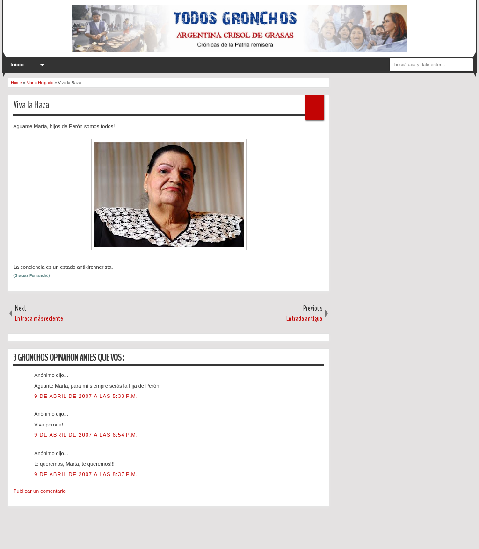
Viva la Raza (31, 105)
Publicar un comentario (39, 491)
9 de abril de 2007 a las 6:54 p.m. (86, 435)
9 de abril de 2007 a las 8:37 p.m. (86, 474)
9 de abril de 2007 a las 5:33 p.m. (86, 396)
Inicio (17, 64)
